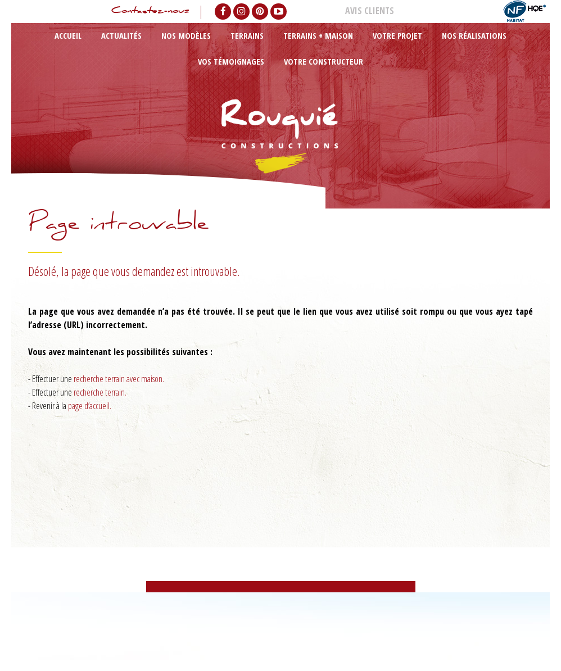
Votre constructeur (475, 47)
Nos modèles (146, 47)
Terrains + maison (238, 47)
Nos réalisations (347, 47)
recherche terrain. (100, 392)
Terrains (189, 47)
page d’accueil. (89, 406)
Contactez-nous (143, 12)
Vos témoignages (409, 47)
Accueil (66, 47)
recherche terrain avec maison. (119, 379)
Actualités (101, 47)
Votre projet (293, 47)
